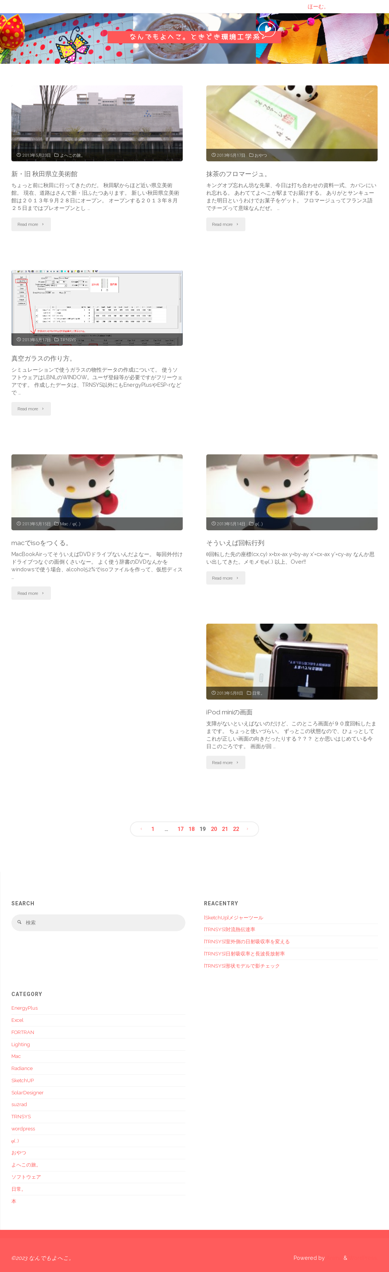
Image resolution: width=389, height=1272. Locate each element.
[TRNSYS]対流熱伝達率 (229, 929)
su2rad (19, 1104)
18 (191, 828)
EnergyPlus (24, 1007)
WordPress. (363, 1257)
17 (180, 828)
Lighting (20, 1044)
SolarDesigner (27, 1092)
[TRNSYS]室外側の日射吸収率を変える (247, 941)
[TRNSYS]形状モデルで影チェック (242, 965)
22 (236, 828)
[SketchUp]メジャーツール (233, 917)
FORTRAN (22, 1031)
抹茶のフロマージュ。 (240, 174)
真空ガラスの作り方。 (45, 358)
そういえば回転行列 (237, 542)
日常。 (258, 692)
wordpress (23, 1128)
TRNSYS (68, 339)
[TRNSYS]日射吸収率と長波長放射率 (244, 953)
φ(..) (77, 523)
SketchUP (22, 1080)
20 (214, 828)
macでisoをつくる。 (43, 542)
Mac (64, 523)
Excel (17, 1019)
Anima (333, 1257)
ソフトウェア (26, 1176)
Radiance (22, 1067)
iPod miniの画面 (231, 711)
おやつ (261, 155)
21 (225, 828)
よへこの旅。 (72, 155)
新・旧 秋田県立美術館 (46, 174)
